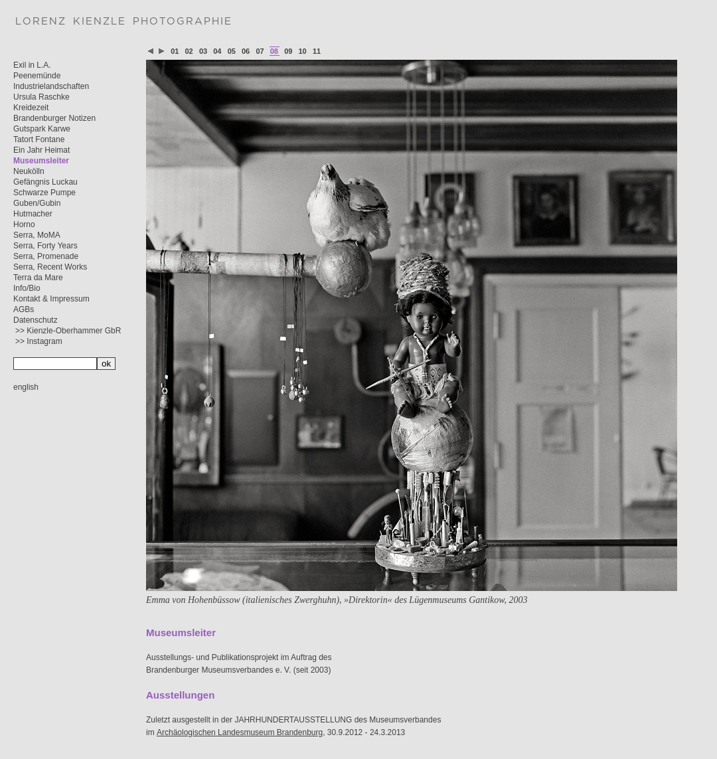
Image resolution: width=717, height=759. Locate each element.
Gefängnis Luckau (45, 182)
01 (175, 51)
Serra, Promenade (45, 256)
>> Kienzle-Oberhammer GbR (68, 330)
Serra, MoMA (36, 235)
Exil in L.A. (32, 65)
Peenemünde (36, 75)
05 (232, 51)
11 (317, 51)
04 (217, 51)
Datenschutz (35, 320)
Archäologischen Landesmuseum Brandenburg (240, 732)
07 (260, 51)
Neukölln (28, 171)
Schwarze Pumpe (44, 192)
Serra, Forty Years (45, 245)
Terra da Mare (38, 277)
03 (203, 51)
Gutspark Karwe (41, 128)
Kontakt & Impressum (51, 298)
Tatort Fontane (38, 139)
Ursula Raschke (41, 97)
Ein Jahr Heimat (41, 150)
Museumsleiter (41, 160)
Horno (24, 224)
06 (246, 51)
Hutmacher (32, 213)
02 (189, 51)
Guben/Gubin (36, 203)
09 (288, 51)
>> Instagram (38, 341)
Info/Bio (26, 288)
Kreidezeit (30, 107)
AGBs (23, 309)
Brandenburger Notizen (54, 118)
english (26, 387)
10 (303, 51)
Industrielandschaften (51, 86)
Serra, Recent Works (50, 267)
